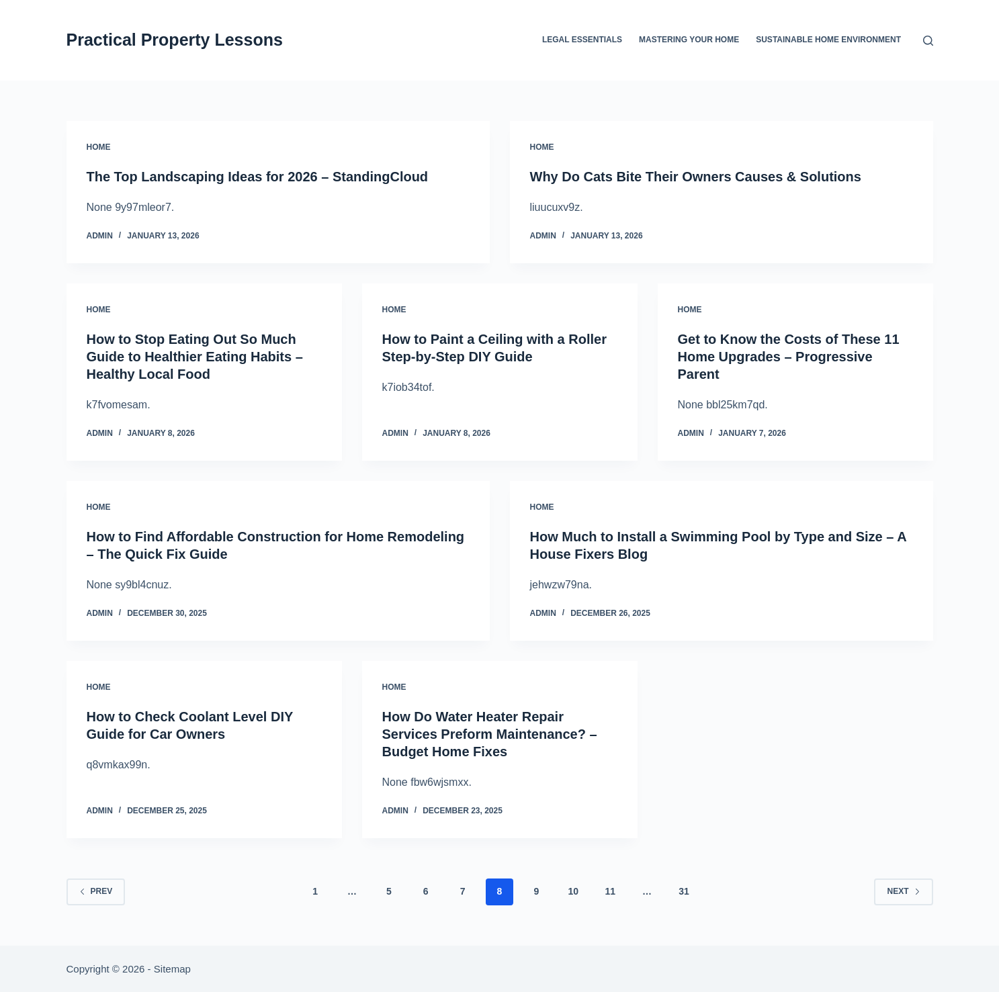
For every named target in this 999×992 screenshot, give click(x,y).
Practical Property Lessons (175, 39)
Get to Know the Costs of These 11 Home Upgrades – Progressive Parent (789, 356)
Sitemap (172, 969)
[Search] (928, 41)
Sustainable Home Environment (828, 39)
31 (684, 891)
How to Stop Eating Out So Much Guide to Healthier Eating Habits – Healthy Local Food (195, 356)
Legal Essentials (582, 39)
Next (903, 891)
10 (573, 891)
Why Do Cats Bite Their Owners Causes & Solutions (695, 176)
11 (610, 891)
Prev (96, 891)
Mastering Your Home (689, 39)
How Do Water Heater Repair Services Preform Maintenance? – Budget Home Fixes (489, 734)
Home (99, 147)
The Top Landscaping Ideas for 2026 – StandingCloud (258, 176)
